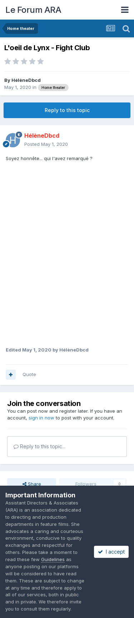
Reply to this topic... (39, 446)
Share (32, 484)
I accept (111, 552)
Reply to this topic (67, 110)
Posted (46, 144)
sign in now (41, 418)
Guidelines (53, 559)
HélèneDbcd (26, 80)
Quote (29, 374)
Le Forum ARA (33, 10)
